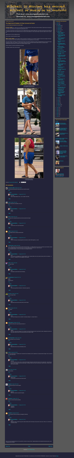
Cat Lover (9, 293)
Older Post (50, 446)
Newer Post (8, 446)
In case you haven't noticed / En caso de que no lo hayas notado (62, 139)
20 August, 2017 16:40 (13, 262)
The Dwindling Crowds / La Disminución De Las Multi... (61, 44)
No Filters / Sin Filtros (60, 71)
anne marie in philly (11, 187)
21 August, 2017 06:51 (13, 369)
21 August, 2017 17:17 (15, 398)
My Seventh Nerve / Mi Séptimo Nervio (61, 79)
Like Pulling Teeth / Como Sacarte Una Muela (61, 87)
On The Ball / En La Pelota (61, 51)
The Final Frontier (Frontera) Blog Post (63, 124)
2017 (58, 24)
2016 (58, 107)
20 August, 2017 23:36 (17, 337)
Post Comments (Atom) (31, 449)
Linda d (9, 352)
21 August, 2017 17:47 (22, 237)
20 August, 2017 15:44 (14, 231)
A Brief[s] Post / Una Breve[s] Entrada (60, 90)
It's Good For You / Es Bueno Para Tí (60, 67)
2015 (58, 109)
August (59, 31)
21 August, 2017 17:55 (22, 390)
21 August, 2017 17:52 (22, 344)
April (58, 101)
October (59, 28)
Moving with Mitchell (14, 194)
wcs (9, 369)
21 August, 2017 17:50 (22, 300)
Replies (10, 192)
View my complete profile (60, 176)
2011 (58, 114)
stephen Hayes (10, 322)
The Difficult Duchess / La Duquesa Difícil (64, 133)
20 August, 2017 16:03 (16, 245)
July (58, 97)
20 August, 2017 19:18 (15, 293)
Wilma (9, 216)
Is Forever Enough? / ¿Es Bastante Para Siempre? (61, 64)
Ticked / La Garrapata (60, 81)
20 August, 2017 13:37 (13, 202)
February (59, 104)
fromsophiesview (11, 277)
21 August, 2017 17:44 (22, 194)
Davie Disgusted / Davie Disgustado (61, 95)
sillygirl (9, 231)
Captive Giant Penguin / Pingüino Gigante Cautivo (61, 92)
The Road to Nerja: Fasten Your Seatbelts (63, 141)
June (58, 98)
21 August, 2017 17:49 (22, 269)
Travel (9, 202)
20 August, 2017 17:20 (17, 277)
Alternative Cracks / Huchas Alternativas (61, 47)
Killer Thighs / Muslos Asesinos (60, 53)
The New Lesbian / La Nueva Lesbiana (60, 33)
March (59, 103)
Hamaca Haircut (60, 48)
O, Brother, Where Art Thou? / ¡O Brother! (60, 83)
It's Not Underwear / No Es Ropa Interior (63, 156)
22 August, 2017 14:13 (22, 419)
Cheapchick (10, 398)
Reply (9, 190)
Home (29, 446)
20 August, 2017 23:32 (16, 322)
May (58, 100)
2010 (58, 116)
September (59, 29)
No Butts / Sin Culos (60, 50)
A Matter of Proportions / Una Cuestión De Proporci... (61, 38)
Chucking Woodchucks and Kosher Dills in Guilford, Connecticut (63, 129)
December (59, 25)
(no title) (57, 121)
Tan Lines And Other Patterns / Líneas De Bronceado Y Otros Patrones (63, 152)
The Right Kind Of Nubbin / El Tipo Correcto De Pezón (61, 56)
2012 (58, 113)
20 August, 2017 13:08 (18, 187)
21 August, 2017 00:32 (14, 352)
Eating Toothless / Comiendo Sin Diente (61, 75)
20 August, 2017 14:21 (13, 216)
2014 (58, 110)
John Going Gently (11, 337)
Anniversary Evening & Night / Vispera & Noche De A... (61, 61)
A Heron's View (10, 245)
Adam (9, 262)
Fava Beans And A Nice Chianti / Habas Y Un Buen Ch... (61, 35)
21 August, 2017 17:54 (22, 359)
